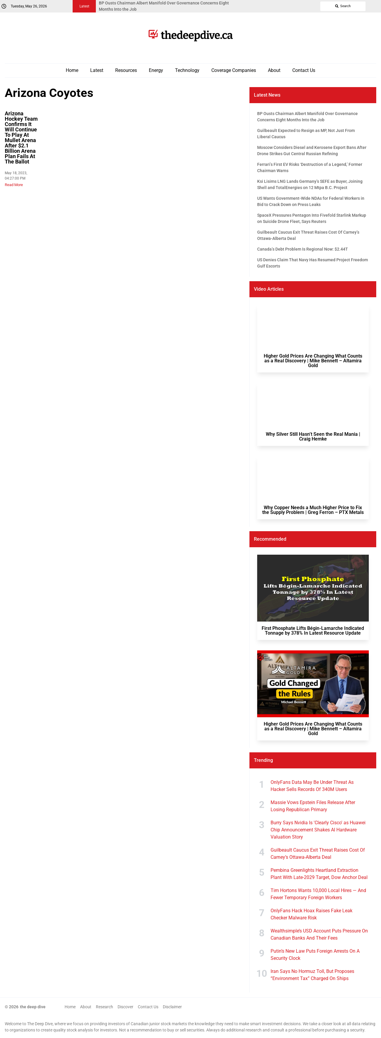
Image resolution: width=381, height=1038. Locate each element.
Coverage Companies (233, 70)
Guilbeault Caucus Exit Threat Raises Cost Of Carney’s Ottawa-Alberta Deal (318, 853)
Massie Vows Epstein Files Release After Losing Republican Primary (313, 806)
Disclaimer (172, 1006)
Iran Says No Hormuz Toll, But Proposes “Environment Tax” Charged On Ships (312, 974)
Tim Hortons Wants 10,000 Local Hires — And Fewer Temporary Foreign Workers (318, 894)
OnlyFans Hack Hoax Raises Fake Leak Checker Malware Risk (311, 914)
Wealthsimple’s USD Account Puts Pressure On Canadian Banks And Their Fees (319, 934)
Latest (96, 70)
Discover (125, 1006)
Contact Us (303, 70)
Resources (126, 70)
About (274, 70)
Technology (187, 70)
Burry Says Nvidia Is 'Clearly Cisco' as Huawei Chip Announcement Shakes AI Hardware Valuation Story (318, 830)
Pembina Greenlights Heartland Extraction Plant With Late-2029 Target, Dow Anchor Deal (319, 873)
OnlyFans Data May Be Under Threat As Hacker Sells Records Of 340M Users (312, 785)
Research (104, 1006)
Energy (156, 70)
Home (72, 70)
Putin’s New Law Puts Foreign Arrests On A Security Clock (315, 954)
